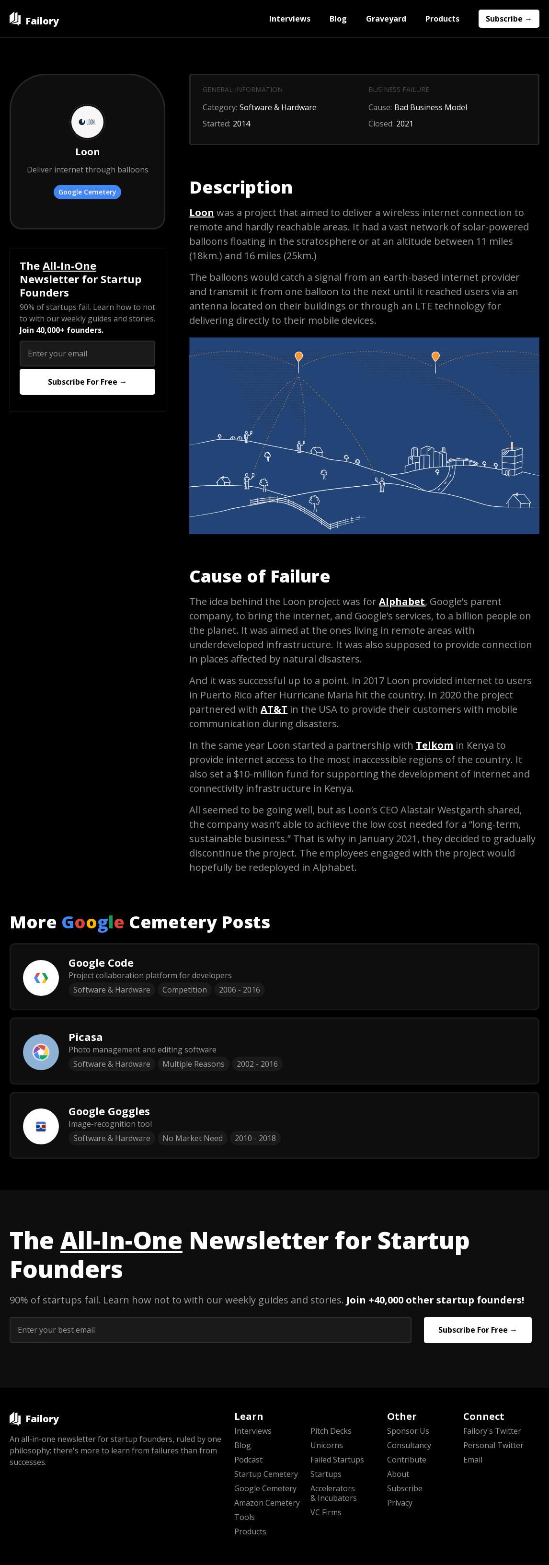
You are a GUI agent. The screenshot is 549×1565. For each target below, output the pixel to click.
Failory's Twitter (492, 1431)
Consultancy (409, 1445)
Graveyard (386, 18)
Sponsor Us (408, 1431)
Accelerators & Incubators (333, 1493)
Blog (338, 18)
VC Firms (326, 1512)
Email (472, 1459)
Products (442, 18)
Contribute (406, 1459)
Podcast (248, 1459)
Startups (326, 1474)
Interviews (289, 18)
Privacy (399, 1503)
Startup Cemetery (266, 1474)
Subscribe (405, 1488)
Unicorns (326, 1445)
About (398, 1474)
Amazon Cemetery (267, 1503)
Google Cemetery (87, 191)
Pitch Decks (331, 1431)
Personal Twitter (493, 1445)
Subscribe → (509, 18)
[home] (34, 18)
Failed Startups (337, 1459)
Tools (244, 1517)
